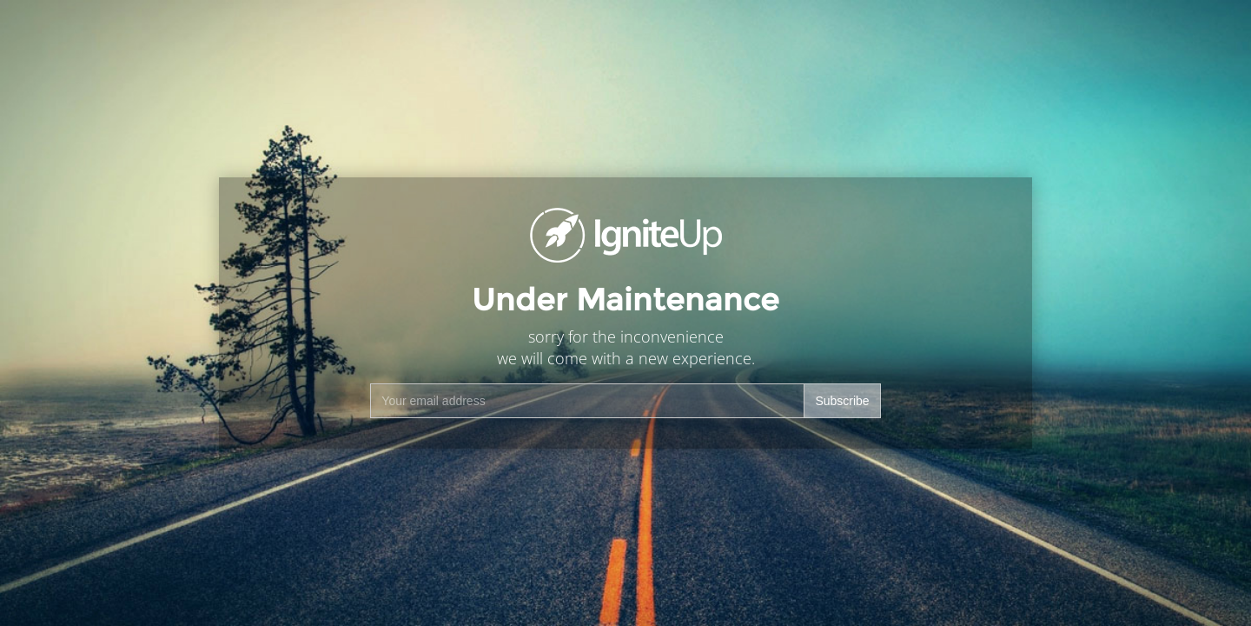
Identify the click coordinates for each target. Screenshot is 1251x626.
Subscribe (842, 401)
